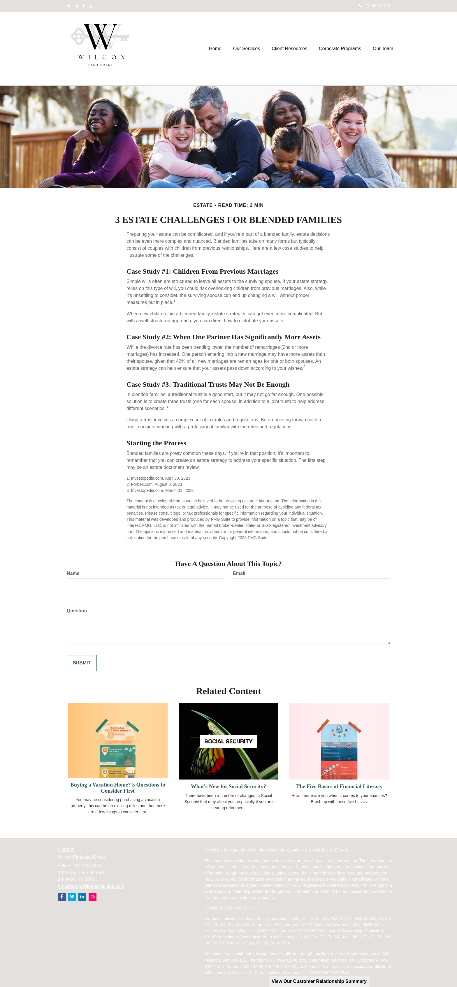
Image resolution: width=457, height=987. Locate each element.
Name (73, 573)
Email (239, 573)
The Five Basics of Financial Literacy (339, 786)
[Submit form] (82, 663)
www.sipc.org (291, 960)
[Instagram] (90, 6)
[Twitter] (69, 6)
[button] (246, 48)
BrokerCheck (334, 849)
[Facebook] (83, 6)
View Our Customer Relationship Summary (319, 981)
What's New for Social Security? (228, 786)
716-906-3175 (374, 5)
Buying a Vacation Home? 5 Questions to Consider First (117, 788)
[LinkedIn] (76, 6)
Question (77, 610)
